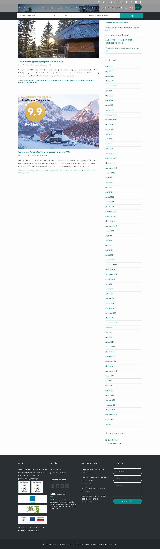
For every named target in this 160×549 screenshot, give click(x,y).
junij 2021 (108, 240)
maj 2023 (108, 144)
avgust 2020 (110, 279)
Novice (104, 8)
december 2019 (110, 308)
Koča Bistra (38, 80)
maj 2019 (108, 337)
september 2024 (111, 86)
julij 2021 (108, 236)
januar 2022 (109, 207)
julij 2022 (108, 178)
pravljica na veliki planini (78, 80)
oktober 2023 (110, 124)
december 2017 (110, 405)
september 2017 (111, 415)
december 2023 (111, 115)
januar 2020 (109, 303)
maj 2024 (108, 95)
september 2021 (111, 226)
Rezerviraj (69, 8)
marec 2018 (109, 395)
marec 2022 (109, 197)
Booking (31, 80)
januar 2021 (109, 260)
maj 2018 (108, 386)
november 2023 (110, 120)
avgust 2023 (110, 129)
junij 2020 (109, 284)
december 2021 (110, 212)
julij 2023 (108, 134)
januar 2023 (109, 154)
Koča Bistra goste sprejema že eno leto (40, 62)
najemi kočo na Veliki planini (60, 80)
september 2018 (111, 371)
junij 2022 (108, 182)
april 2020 (109, 294)
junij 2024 (108, 91)
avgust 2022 (110, 173)
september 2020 (111, 274)
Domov (44, 8)
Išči (132, 15)
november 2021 (110, 216)
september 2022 (111, 168)
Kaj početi (60, 8)
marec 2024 (109, 105)
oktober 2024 (110, 81)
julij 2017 (108, 424)
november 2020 (111, 265)
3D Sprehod (114, 8)
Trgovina (86, 8)
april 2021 (108, 250)
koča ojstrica (47, 80)
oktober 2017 (110, 410)
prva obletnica (90, 80)
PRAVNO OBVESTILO (63, 544)
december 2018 (110, 357)
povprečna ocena (73, 170)
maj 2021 (108, 245)
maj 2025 (108, 71)
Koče (52, 8)
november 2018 (110, 361)
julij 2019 (108, 328)
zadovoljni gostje (31, 82)
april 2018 (109, 390)
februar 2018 (110, 400)
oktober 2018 (110, 366)
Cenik (78, 8)
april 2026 (109, 66)
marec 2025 (109, 76)
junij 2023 (108, 139)
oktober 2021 (110, 221)
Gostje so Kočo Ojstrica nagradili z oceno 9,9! (44, 152)
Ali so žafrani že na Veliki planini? (117, 35)
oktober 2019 (110, 318)
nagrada (52, 170)
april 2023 (109, 149)
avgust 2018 (109, 376)
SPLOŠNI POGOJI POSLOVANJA (84, 544)
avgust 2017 (109, 419)
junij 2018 (108, 381)
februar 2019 (110, 347)
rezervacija (21, 82)
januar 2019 (109, 352)
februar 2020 (110, 299)
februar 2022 (110, 202)
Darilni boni (96, 8)
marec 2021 (109, 255)
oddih (65, 170)
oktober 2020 (110, 270)
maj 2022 (108, 187)
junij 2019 (108, 332)
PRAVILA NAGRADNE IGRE (108, 544)
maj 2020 (108, 289)
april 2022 (109, 192)
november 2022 (110, 158)
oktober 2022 (110, 163)
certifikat (37, 170)
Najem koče (59, 170)
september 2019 (111, 323)
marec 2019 (109, 342)
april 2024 (109, 100)
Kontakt (124, 8)
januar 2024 (109, 110)
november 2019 (110, 313)
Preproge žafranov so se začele (116, 23)
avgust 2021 (109, 231)
